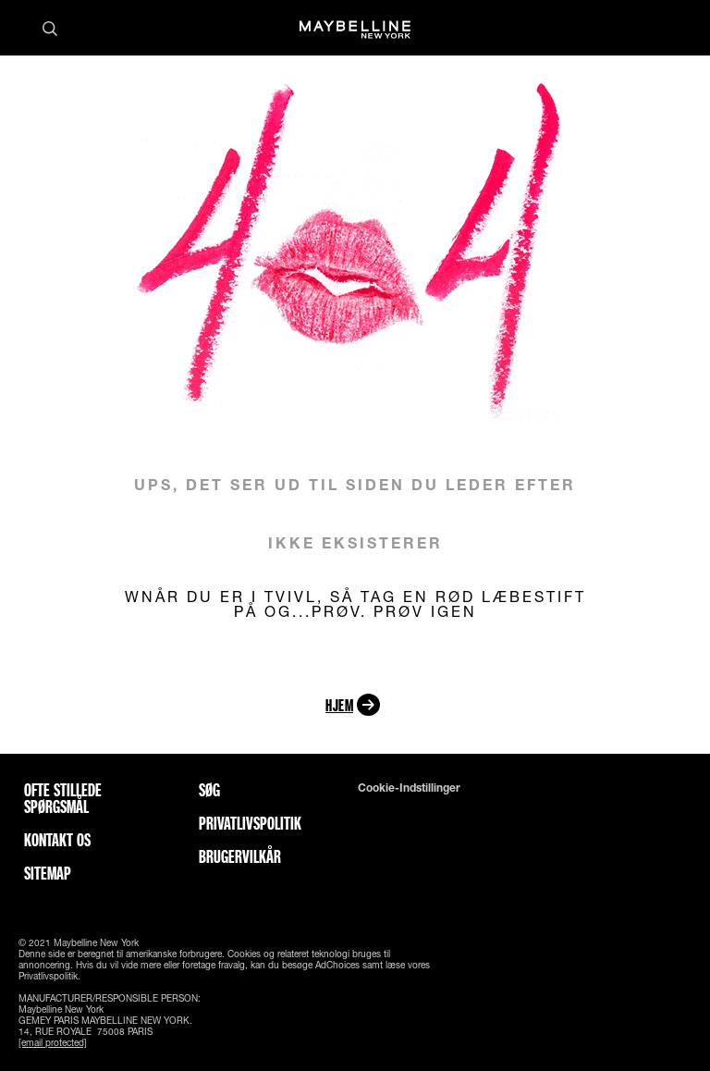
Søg (209, 790)
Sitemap (47, 873)
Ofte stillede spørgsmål (63, 798)
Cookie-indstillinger (409, 788)
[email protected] (52, 1042)
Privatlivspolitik (250, 823)
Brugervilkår (240, 856)
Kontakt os (57, 839)
